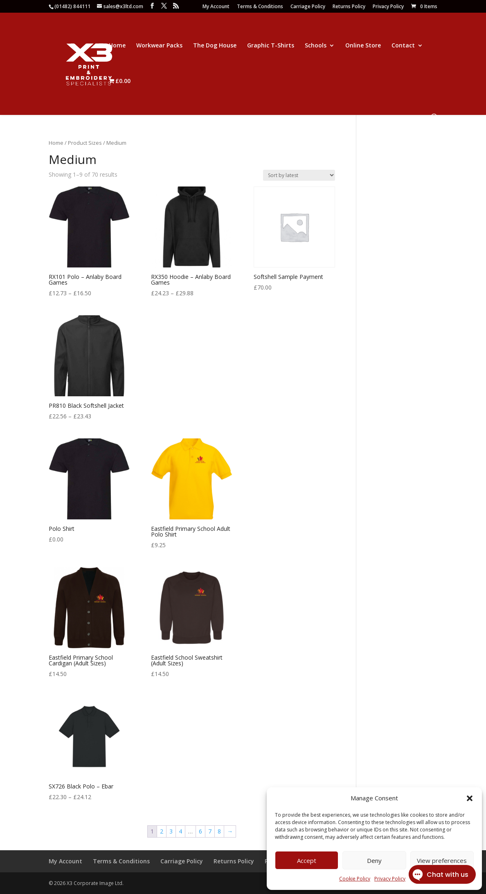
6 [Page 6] (200, 831)
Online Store (363, 46)
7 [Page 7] (210, 831)
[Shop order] (299, 175)
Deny (374, 860)
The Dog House (214, 46)
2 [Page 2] (161, 831)
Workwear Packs (159, 46)
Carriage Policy (307, 7)
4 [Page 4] (180, 831)
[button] (470, 798)
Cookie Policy (354, 878)
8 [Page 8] (219, 831)
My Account (216, 7)
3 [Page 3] (171, 831)
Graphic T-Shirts (270, 46)
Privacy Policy (388, 7)
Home (117, 46)
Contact (403, 46)
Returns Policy (349, 7)
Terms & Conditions (260, 7)
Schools (315, 46)
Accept (306, 860)
